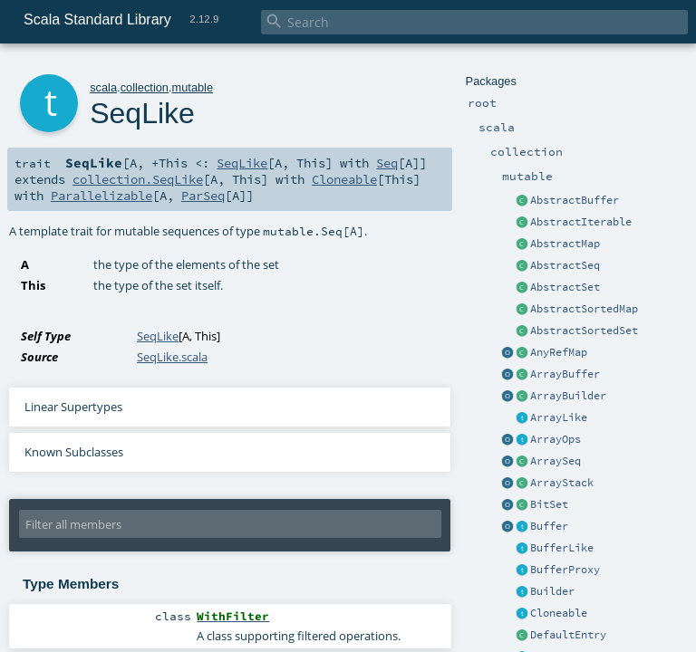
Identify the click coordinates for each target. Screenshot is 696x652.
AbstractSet (565, 287)
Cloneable (558, 613)
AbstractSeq (565, 265)
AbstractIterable (581, 222)
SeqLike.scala (172, 357)
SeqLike (242, 163)
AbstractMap (565, 243)
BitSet (549, 504)
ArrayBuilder (568, 395)
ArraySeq (555, 461)
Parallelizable (101, 195)
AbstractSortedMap (584, 308)
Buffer (549, 526)
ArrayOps (555, 439)
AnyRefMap (558, 352)
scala (103, 87)
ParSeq (203, 195)
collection (145, 87)
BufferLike (562, 548)
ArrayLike (558, 417)
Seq (387, 163)
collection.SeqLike (137, 179)
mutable (193, 87)
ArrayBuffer (565, 374)
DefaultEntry (568, 634)
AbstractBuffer (574, 200)
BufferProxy (565, 569)
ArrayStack (562, 482)
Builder (552, 591)
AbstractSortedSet (584, 330)
